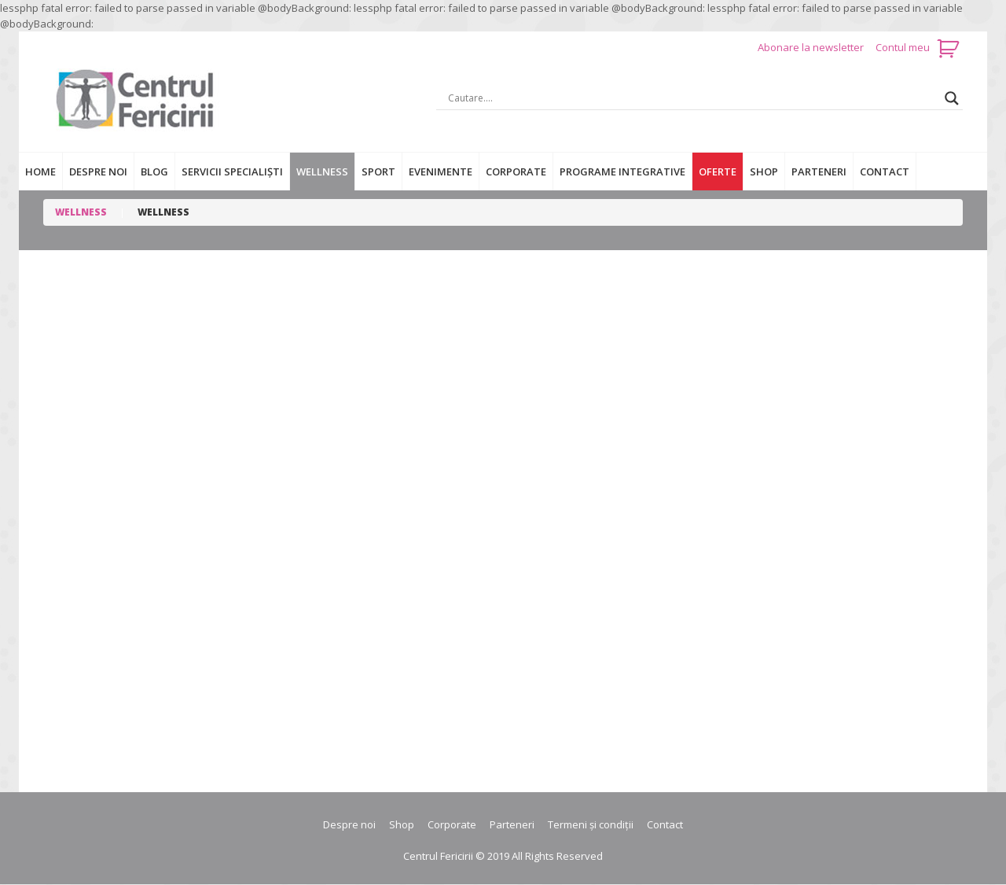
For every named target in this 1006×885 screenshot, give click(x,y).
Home (40, 171)
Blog (154, 171)
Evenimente (440, 171)
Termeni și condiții (590, 824)
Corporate (516, 171)
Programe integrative (622, 171)
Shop (764, 171)
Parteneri (818, 171)
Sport (378, 171)
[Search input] (692, 98)
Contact (884, 171)
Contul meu (903, 47)
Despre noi (98, 171)
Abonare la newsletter (812, 47)
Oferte (717, 171)
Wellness (322, 171)
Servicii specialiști (232, 171)
